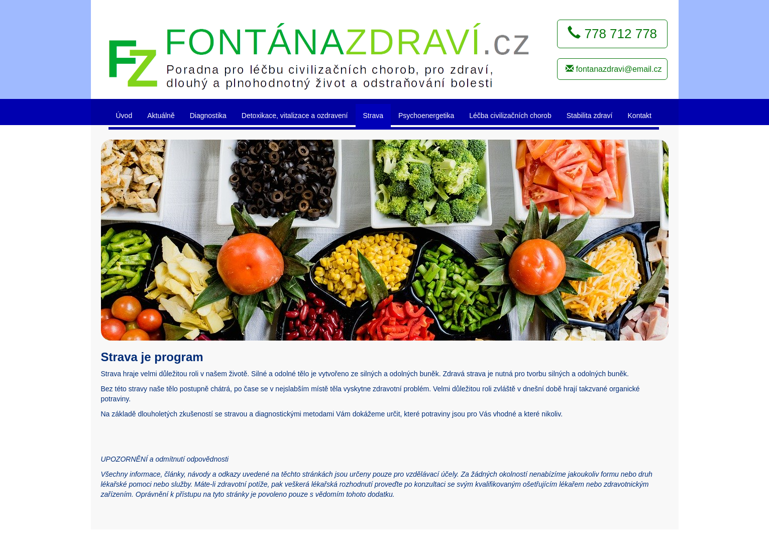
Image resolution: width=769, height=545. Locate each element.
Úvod (124, 116)
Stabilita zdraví (590, 116)
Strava (373, 116)
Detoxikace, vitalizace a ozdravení (295, 116)
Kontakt (639, 116)
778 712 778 (612, 33)
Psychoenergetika (426, 116)
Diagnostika (208, 116)
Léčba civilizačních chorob (510, 116)
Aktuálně (160, 116)
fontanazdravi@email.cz (614, 69)
